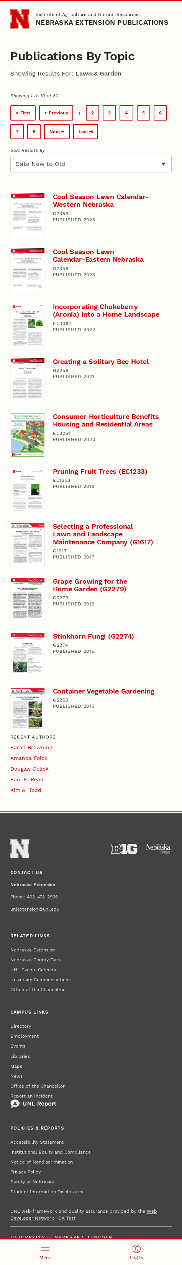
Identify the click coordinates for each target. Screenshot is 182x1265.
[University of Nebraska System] (159, 848)
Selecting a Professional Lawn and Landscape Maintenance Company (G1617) (103, 534)
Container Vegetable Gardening (103, 691)
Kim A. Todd (25, 790)
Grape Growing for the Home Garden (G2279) (90, 585)
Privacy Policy (25, 1172)
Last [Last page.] (83, 131)
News (16, 1076)
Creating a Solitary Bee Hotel (101, 361)
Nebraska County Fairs (35, 959)
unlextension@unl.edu (34, 909)
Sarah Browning (31, 747)
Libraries (20, 1056)
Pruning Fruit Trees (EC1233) (100, 471)
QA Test (66, 1218)
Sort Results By (27, 150)
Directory (20, 1026)
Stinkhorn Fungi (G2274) (93, 636)
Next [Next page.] (54, 131)
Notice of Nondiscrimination (41, 1162)
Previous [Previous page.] (58, 113)
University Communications (40, 979)
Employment (24, 1036)
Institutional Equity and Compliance (50, 1152)
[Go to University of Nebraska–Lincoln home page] (20, 19)
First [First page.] (25, 113)
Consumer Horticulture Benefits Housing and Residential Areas (106, 420)
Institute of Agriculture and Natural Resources (87, 14)
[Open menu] (45, 1252)
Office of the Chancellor (37, 989)
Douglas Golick (29, 769)
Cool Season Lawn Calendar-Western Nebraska (101, 200)
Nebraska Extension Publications (102, 22)
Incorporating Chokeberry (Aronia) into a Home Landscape (106, 310)
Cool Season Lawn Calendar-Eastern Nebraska (98, 255)
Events (17, 1046)
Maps (16, 1066)
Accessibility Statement (37, 1142)
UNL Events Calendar (34, 969)
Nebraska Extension (32, 950)
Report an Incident (33, 1101)
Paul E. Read (27, 779)
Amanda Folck (29, 758)
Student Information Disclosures (46, 1191)
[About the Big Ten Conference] (124, 848)
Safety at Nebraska (32, 1182)
